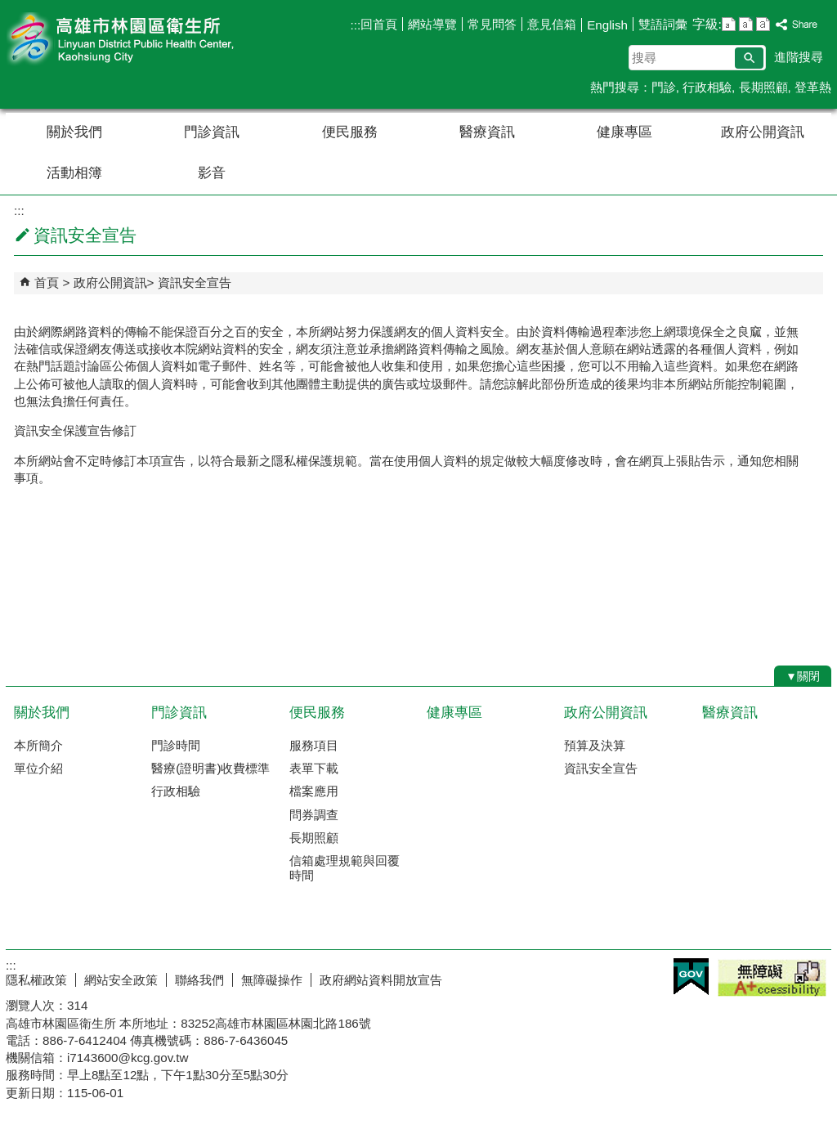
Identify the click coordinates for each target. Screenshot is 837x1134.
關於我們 (74, 132)
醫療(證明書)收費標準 (210, 768)
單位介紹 (38, 768)
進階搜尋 (798, 57)
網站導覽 (432, 24)
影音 (212, 173)
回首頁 (378, 24)
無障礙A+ (772, 977)
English (607, 25)
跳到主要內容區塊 (8, 8)
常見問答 (492, 24)
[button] (749, 58)
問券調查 (313, 815)
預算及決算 (594, 745)
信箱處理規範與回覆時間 (344, 868)
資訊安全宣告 (194, 282)
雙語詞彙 (662, 24)
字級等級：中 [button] (746, 24)
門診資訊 (211, 132)
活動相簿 (74, 173)
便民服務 (350, 132)
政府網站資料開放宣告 (381, 980)
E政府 (691, 976)
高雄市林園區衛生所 (144, 39)
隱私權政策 (36, 980)
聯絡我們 (199, 980)
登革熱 (812, 87)
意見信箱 (551, 24)
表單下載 (313, 768)
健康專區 (624, 132)
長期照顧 (763, 87)
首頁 (46, 282)
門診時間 (175, 745)
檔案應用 (313, 791)
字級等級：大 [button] (763, 24)
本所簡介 (38, 745)
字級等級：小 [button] (729, 24)
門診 (663, 87)
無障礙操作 (271, 980)
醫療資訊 (487, 132)
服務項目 (313, 745)
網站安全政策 (121, 980)
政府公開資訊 (762, 132)
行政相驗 (707, 87)
